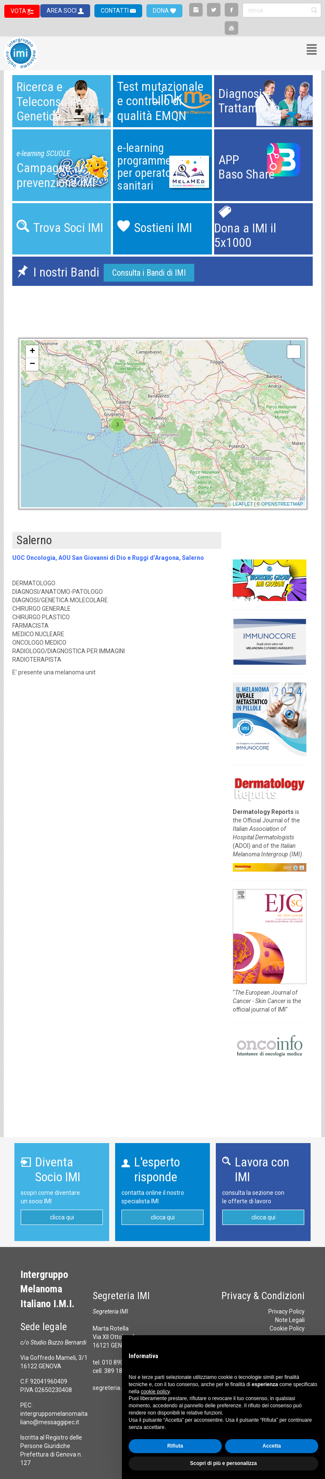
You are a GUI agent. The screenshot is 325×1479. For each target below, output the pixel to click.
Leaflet (243, 503)
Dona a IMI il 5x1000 (245, 235)
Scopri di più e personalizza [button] (223, 1463)
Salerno (34, 540)
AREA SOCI (62, 10)
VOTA (19, 11)
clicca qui (62, 1217)
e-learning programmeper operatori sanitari (147, 167)
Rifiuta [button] (175, 1446)
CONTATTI (115, 10)
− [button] (32, 364)
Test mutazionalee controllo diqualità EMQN (160, 101)
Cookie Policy (287, 1328)
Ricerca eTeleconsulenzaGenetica (55, 101)
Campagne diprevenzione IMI (56, 175)
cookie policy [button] (155, 1392)
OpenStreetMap (282, 503)
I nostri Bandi (66, 272)
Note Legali (290, 1320)
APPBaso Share (246, 167)
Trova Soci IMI (68, 227)
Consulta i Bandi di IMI (149, 273)
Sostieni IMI (163, 227)
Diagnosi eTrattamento (249, 101)
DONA (161, 10)
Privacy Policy (286, 1311)
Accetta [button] (271, 1446)
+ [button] (32, 351)
